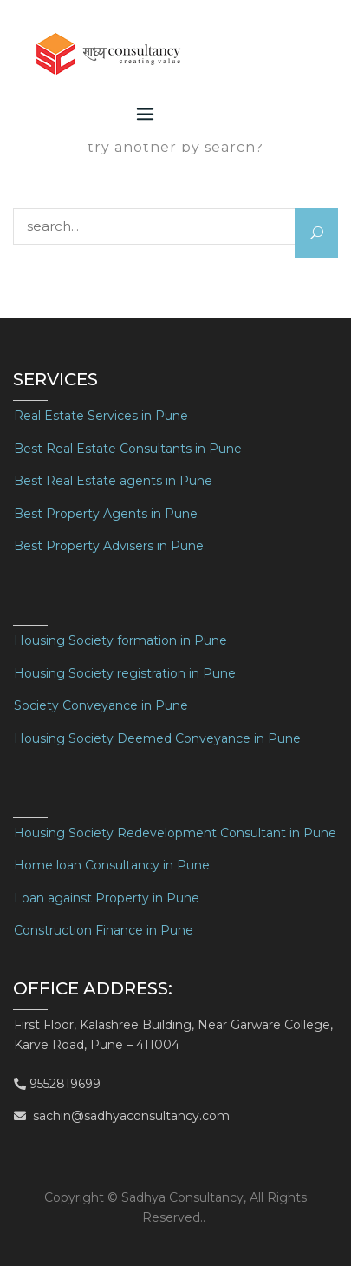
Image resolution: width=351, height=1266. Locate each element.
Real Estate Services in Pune (101, 415)
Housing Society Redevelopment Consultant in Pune (175, 833)
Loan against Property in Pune (106, 898)
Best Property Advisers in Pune (109, 546)
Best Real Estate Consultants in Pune (128, 448)
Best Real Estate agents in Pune (113, 481)
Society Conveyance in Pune (101, 705)
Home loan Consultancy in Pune (112, 865)
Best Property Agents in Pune (106, 513)
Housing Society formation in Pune (120, 640)
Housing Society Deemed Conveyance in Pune (157, 738)
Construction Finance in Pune (103, 930)
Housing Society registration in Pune (125, 673)
